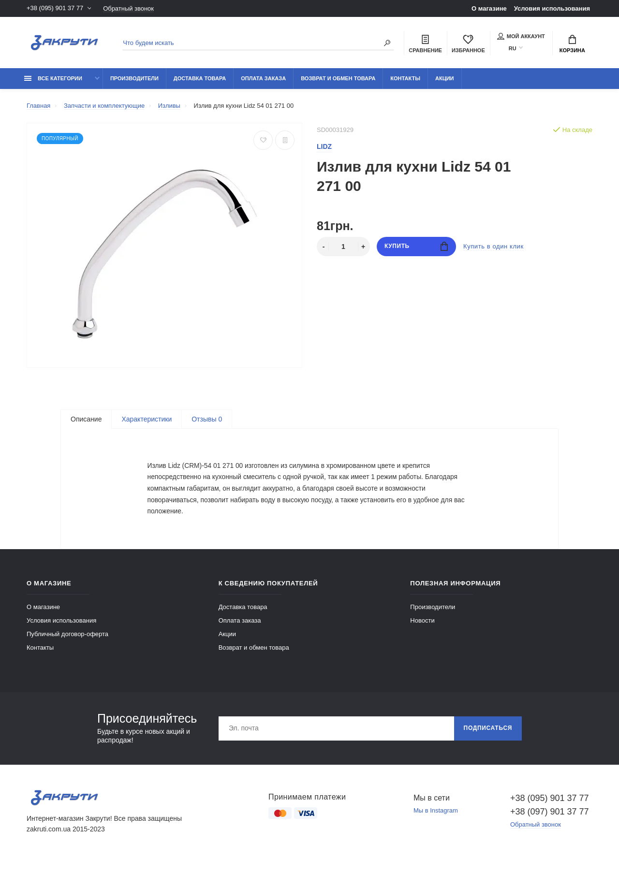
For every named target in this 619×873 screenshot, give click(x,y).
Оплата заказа (263, 78)
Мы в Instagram (435, 816)
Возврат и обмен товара (338, 78)
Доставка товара (200, 78)
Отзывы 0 (207, 419)
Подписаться (487, 734)
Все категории (53, 78)
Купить (416, 246)
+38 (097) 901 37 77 (549, 817)
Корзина (572, 44)
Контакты (405, 78)
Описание (86, 419)
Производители (134, 78)
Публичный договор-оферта (67, 639)
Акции (444, 78)
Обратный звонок (128, 8)
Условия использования (552, 8)
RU (512, 48)
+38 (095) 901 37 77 (55, 8)
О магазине (489, 8)
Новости (422, 626)
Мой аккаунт (521, 36)
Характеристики (146, 419)
